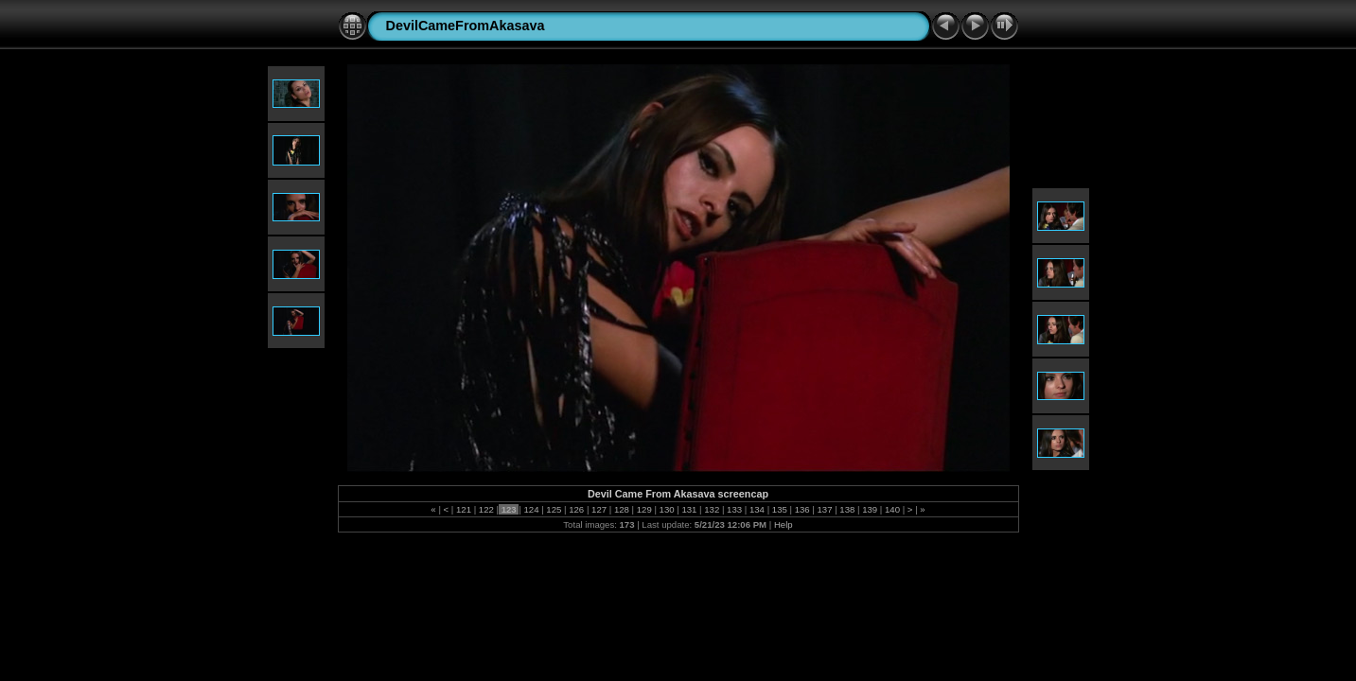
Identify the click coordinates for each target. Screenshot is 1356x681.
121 (463, 509)
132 (712, 509)
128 (621, 509)
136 (802, 509)
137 (825, 509)
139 (870, 509)
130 (667, 509)
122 (486, 509)
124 (531, 509)
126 (577, 509)
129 (644, 509)
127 (598, 509)
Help (783, 524)
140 (892, 509)
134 (756, 509)
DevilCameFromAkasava (465, 25)
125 (554, 509)
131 (689, 509)
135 (779, 509)
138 (847, 509)
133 (734, 509)
